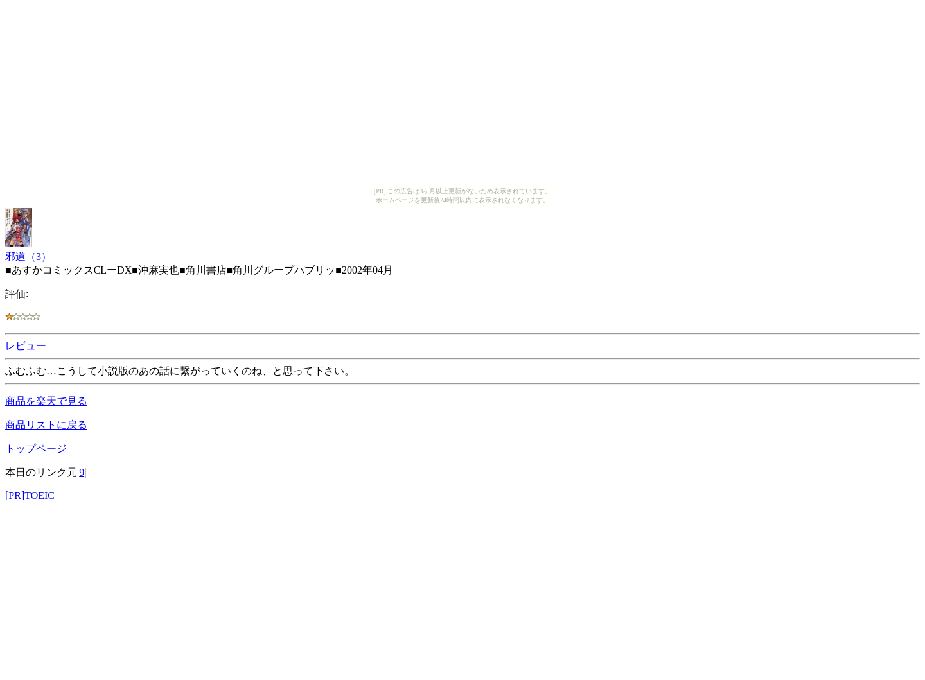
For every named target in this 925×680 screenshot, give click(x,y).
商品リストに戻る (46, 424)
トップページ (36, 448)
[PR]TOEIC (30, 495)
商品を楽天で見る (46, 401)
